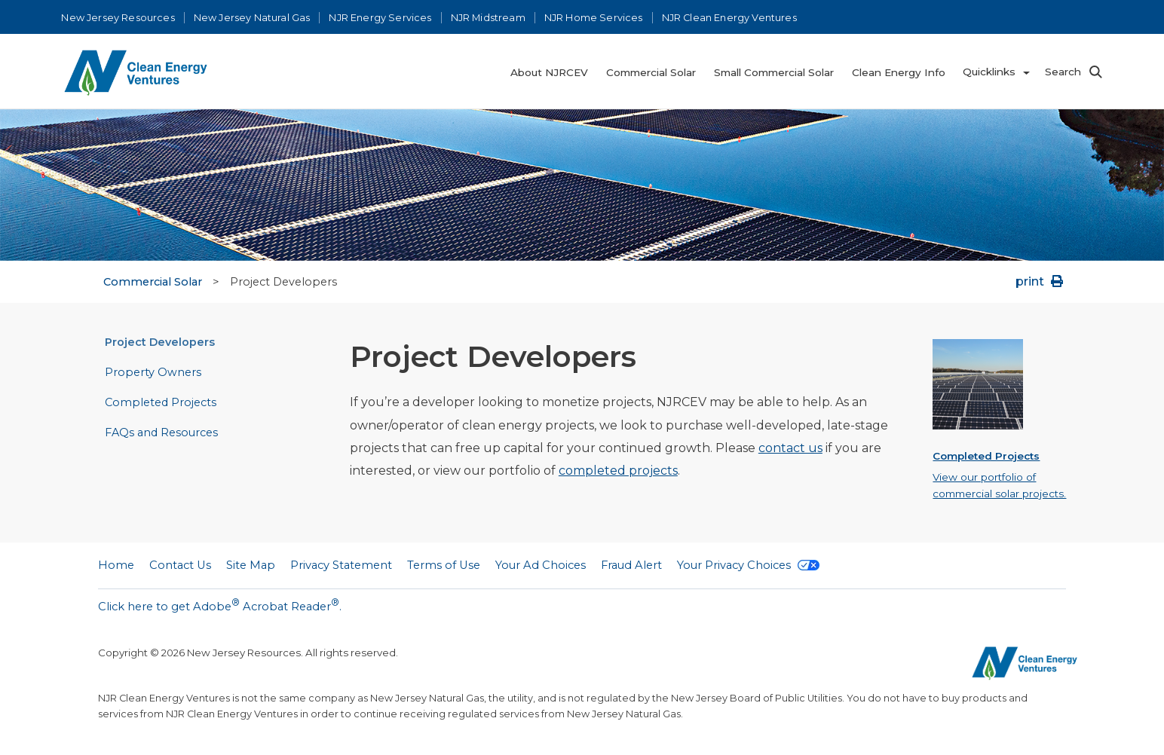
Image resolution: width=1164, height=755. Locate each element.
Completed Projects (160, 402)
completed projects (618, 470)
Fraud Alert (631, 565)
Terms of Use (443, 565)
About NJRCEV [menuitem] (549, 72)
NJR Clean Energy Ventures (729, 17)
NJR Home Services (593, 17)
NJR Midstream (488, 17)
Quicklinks (989, 72)
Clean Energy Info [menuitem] (898, 72)
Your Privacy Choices (748, 565)
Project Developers (160, 342)
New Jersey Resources (117, 17)
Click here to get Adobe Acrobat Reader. (220, 605)
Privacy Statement (341, 565)
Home (116, 565)
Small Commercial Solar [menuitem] (774, 72)
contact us (790, 448)
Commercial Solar (152, 282)
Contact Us (180, 565)
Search (1063, 72)
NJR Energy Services (380, 17)
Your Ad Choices (540, 565)
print (1040, 281)
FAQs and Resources (161, 432)
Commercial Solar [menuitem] (651, 72)
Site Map (250, 565)
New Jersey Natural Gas (252, 17)
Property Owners (153, 372)
